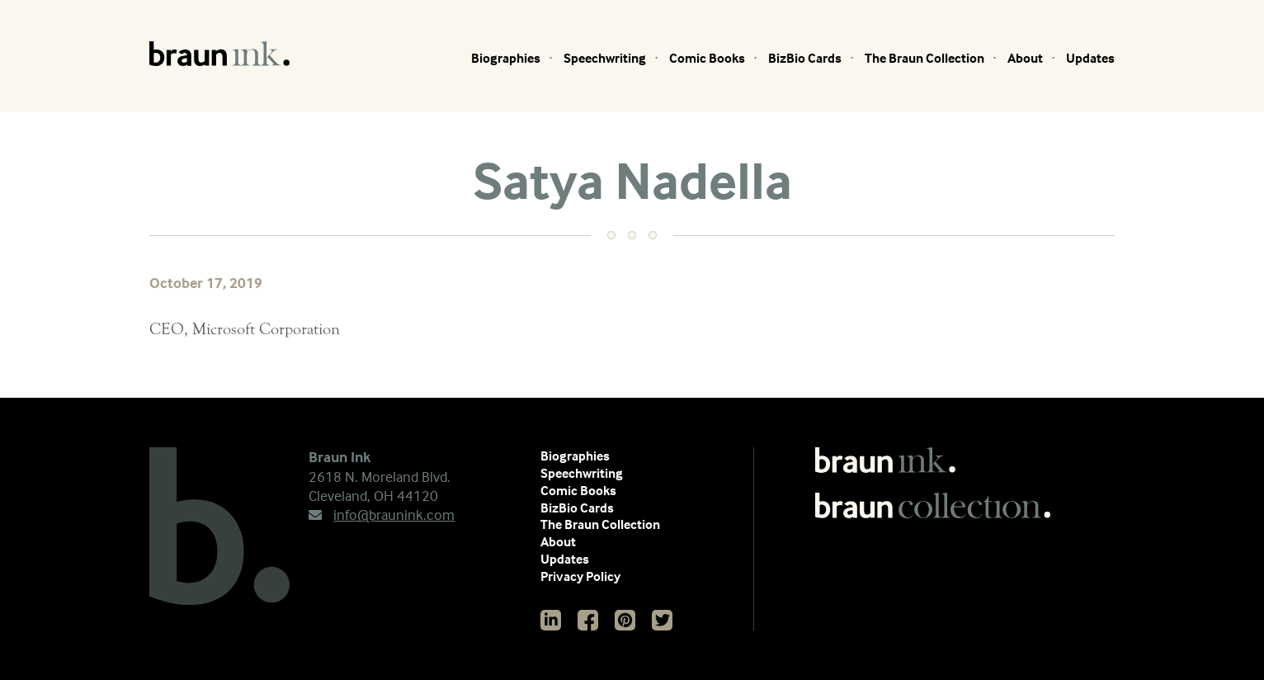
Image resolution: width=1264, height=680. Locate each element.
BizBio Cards (805, 58)
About (1025, 58)
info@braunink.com (382, 514)
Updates (1090, 58)
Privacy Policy (580, 576)
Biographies (505, 58)
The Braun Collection (924, 58)
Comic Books (707, 58)
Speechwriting (605, 58)
